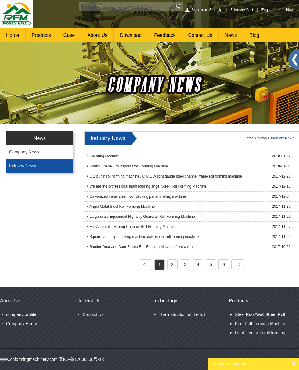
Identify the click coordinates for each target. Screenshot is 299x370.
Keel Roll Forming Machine (260, 323)
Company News (24, 151)
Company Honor (21, 323)
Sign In (197, 10)
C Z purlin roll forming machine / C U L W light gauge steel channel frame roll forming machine (165, 176)
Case (69, 35)
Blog (254, 35)
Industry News (22, 165)
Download (131, 35)
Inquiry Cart (243, 10)
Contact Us (200, 35)
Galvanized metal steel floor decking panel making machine (137, 196)
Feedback (164, 35)
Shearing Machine (104, 156)
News (290, 10)
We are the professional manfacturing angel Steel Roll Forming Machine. (148, 186)
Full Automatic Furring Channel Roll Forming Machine (132, 227)
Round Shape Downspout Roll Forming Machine (128, 166)
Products (41, 35)
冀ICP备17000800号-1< (81, 359)
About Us (97, 35)
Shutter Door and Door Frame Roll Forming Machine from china (141, 247)
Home (12, 35)
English (267, 10)
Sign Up (215, 10)
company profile (21, 314)
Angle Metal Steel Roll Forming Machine (122, 206)
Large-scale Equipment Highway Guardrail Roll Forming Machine (142, 216)
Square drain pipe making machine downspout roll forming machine (144, 237)
